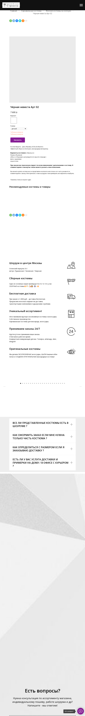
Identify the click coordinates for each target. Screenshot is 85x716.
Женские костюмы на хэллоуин (58, 11)
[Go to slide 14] (46, 424)
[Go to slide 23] (64, 424)
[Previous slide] (4, 401)
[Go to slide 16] (50, 424)
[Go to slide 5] (28, 424)
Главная (13, 11)
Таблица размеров (16, 132)
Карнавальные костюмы (31, 11)
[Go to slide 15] (48, 424)
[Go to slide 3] (24, 424)
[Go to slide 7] (32, 424)
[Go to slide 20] (58, 424)
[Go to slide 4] (26, 424)
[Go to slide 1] (20, 424)
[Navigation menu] (81, 5)
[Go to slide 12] (42, 424)
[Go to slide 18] (54, 424)
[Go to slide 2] (22, 424)
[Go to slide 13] (44, 424)
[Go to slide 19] (56, 424)
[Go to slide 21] (60, 424)
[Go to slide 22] (62, 424)
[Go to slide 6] (30, 424)
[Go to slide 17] (52, 424)
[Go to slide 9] (36, 424)
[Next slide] (80, 401)
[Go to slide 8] (34, 424)
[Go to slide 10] (38, 424)
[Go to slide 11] (40, 424)
